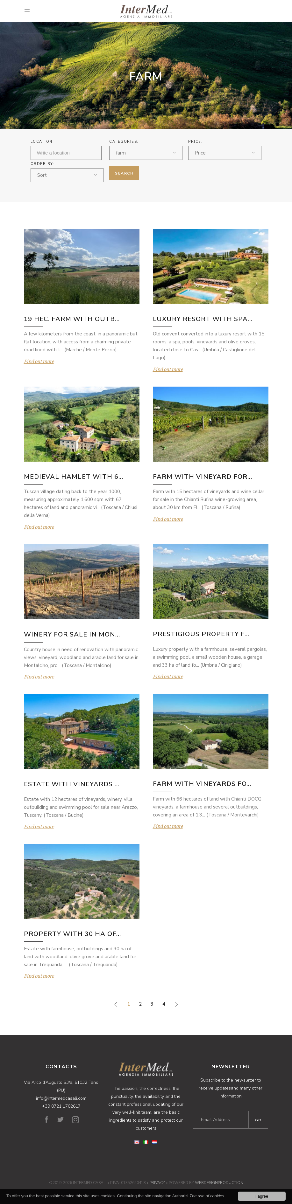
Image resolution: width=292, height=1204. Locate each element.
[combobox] (145, 153)
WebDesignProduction (219, 1182)
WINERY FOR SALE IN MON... (72, 634)
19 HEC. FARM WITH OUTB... (72, 319)
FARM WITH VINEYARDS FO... (202, 784)
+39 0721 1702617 (61, 1106)
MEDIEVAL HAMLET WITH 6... (73, 476)
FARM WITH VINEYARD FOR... (202, 476)
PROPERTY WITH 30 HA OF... (72, 934)
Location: (42, 141)
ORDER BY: (43, 164)
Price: (195, 141)
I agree (261, 1196)
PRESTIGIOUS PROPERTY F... (201, 634)
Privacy (157, 1182)
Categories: (124, 141)
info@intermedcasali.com (61, 1098)
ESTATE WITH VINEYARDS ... (71, 784)
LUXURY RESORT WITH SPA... (203, 319)
